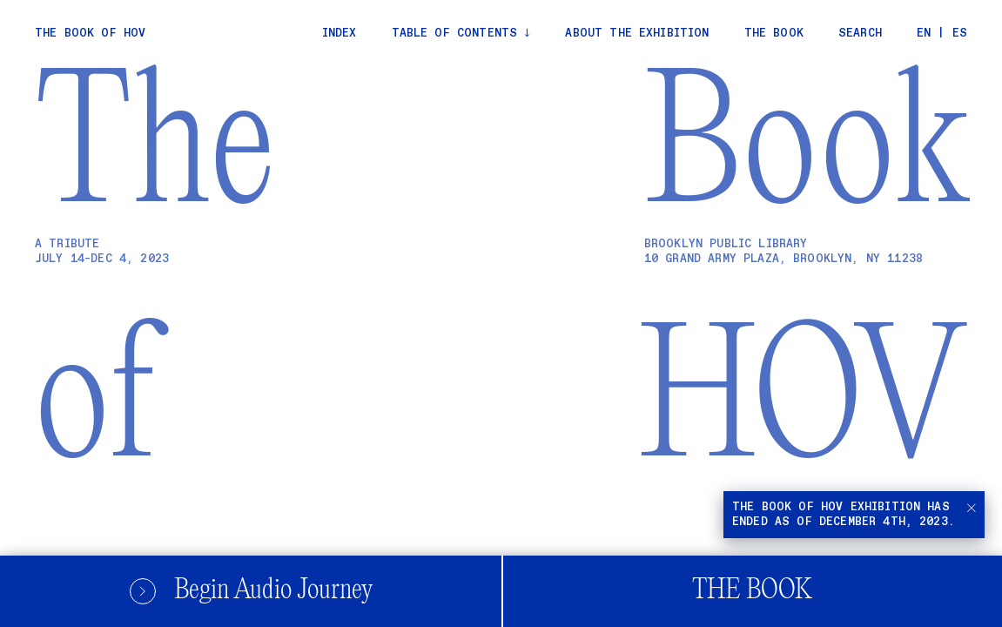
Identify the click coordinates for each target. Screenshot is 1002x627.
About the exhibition (637, 33)
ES (959, 33)
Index (339, 33)
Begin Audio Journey (251, 591)
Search (860, 33)
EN (924, 33)
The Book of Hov (90, 33)
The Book (752, 591)
